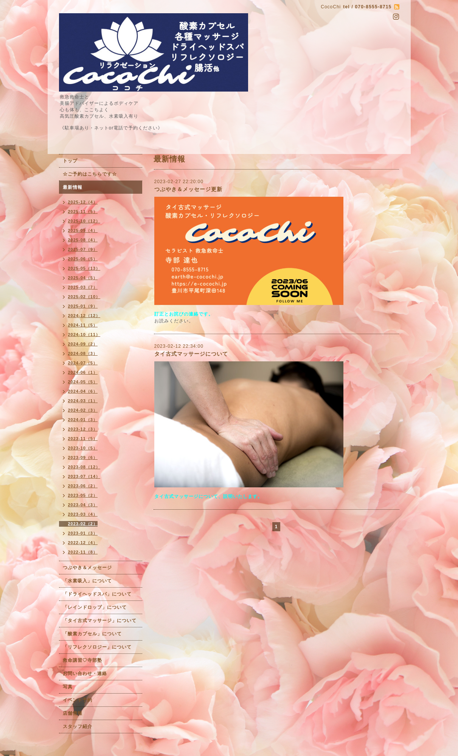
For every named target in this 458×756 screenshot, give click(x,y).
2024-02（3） (83, 410)
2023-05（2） (83, 495)
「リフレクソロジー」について (97, 647)
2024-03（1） (83, 400)
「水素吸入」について (87, 580)
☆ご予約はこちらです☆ (90, 174)
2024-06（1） (83, 372)
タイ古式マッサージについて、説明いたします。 (208, 496)
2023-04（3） (83, 504)
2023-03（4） (83, 514)
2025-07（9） (83, 249)
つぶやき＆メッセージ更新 (188, 189)
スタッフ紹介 (77, 726)
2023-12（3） (83, 429)
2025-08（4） (83, 240)
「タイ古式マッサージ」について (100, 620)
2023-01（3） (83, 533)
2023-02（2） (83, 523)
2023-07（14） (84, 476)
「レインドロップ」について (95, 607)
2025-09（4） (83, 230)
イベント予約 (77, 700)
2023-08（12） (84, 467)
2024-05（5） (83, 382)
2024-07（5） (83, 363)
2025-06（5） (83, 259)
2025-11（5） (83, 211)
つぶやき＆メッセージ (87, 567)
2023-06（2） (83, 486)
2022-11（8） (83, 552)
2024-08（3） (83, 353)
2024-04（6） (83, 391)
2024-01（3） (83, 419)
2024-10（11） (84, 334)
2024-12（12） (84, 315)
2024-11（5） (83, 325)
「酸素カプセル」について (92, 633)
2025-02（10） (84, 296)
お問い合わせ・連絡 (85, 673)
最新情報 (72, 187)
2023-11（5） (83, 438)
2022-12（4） (83, 542)
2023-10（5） (83, 448)
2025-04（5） (83, 277)
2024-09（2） (83, 344)
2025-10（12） (84, 221)
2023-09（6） (83, 457)
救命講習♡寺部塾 (82, 660)
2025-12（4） (83, 202)
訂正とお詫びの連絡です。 (183, 314)
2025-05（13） (84, 268)
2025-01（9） (83, 306)
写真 (68, 686)
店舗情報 (72, 713)
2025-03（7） (83, 287)
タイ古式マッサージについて (191, 354)
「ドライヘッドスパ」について (97, 594)
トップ (70, 160)
